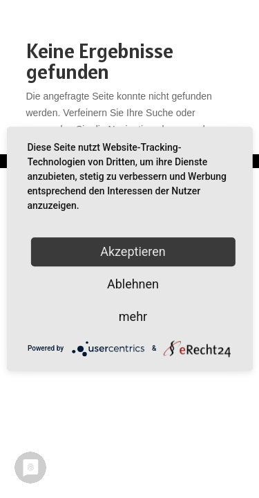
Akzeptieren (133, 251)
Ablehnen (133, 284)
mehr (133, 316)
